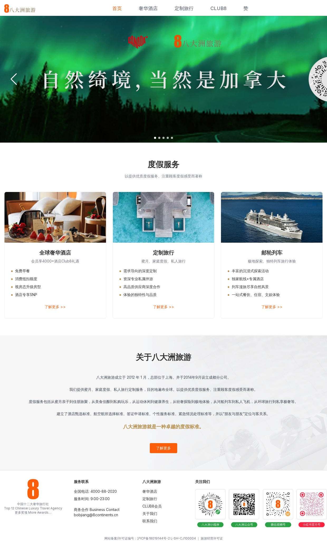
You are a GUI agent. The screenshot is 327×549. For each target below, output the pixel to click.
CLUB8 (218, 8)
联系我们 (149, 521)
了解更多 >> (55, 306)
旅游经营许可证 (212, 538)
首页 (117, 8)
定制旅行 (184, 8)
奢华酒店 (148, 8)
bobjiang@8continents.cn (96, 515)
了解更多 (163, 448)
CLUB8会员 (152, 506)
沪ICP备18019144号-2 (153, 538)
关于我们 (149, 513)
